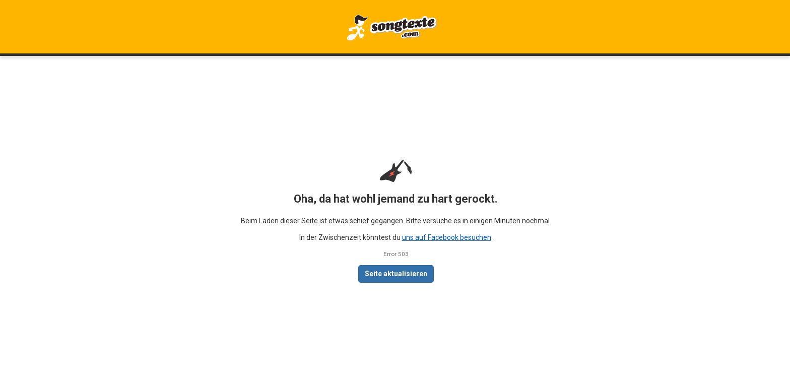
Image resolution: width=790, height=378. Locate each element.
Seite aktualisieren (396, 274)
